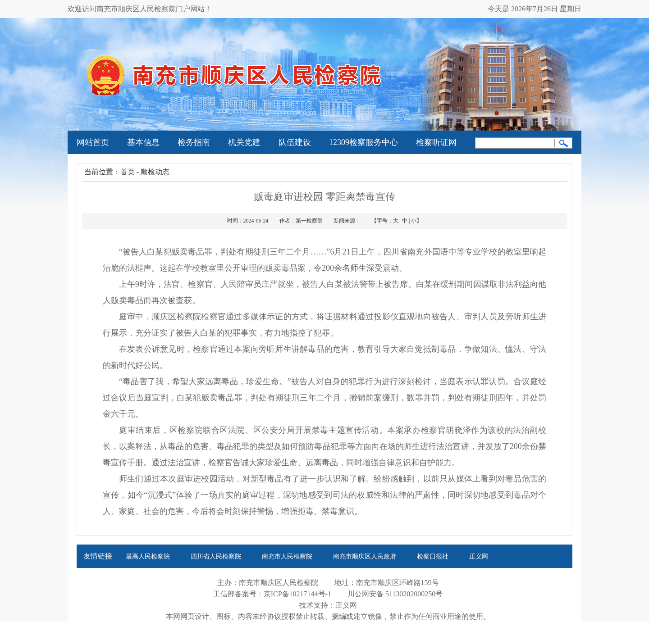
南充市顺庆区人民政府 (364, 556)
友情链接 (97, 556)
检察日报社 (432, 556)
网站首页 (93, 142)
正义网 (478, 556)
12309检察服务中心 (363, 142)
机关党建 (244, 142)
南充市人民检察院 (287, 556)
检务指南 (194, 142)
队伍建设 (295, 142)
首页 (127, 172)
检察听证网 (436, 142)
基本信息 (143, 142)
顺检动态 (155, 172)
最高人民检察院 (148, 556)
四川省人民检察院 (216, 556)
